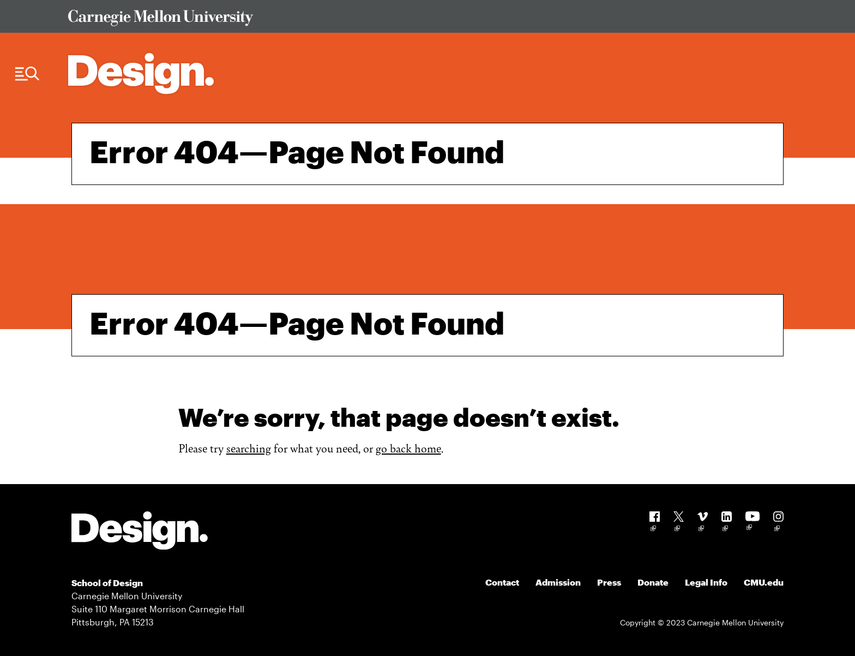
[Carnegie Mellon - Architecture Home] (141, 73)
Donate (653, 582)
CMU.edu (764, 582)
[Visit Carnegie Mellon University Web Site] (417, 20)
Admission (558, 582)
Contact (502, 582)
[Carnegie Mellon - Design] (139, 532)
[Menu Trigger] (27, 74)
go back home (408, 448)
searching (248, 448)
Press (609, 582)
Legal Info (706, 582)
